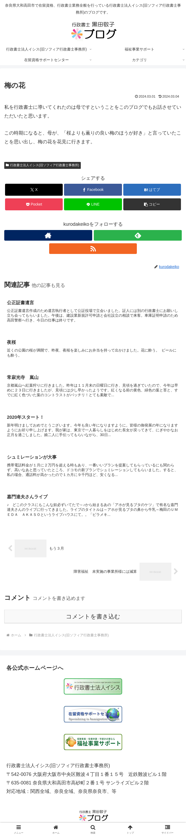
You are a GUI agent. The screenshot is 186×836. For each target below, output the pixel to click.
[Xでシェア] (34, 190)
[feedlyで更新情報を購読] (138, 235)
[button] (152, 204)
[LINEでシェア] (93, 204)
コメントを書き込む (93, 617)
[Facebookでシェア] (93, 190)
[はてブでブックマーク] (152, 190)
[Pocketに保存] (34, 204)
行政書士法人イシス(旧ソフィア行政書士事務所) (42, 165)
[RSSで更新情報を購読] (93, 248)
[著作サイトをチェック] (48, 235)
